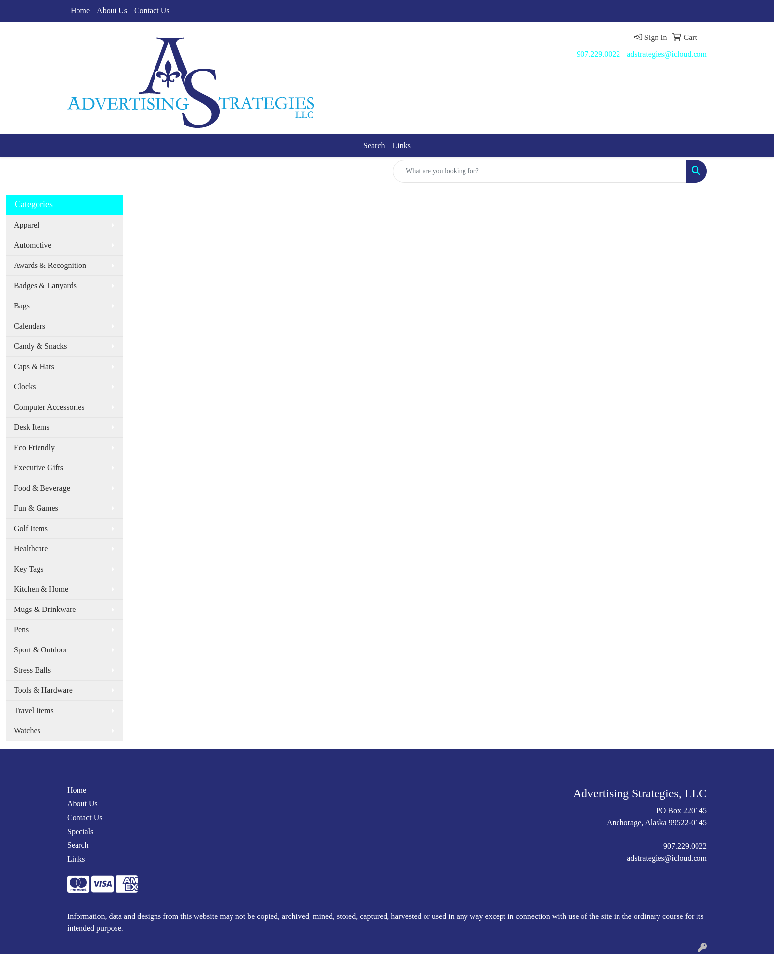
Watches (27, 730)
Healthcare (31, 548)
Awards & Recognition (50, 265)
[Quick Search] (539, 171)
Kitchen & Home (41, 589)
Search (374, 145)
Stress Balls (32, 670)
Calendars (29, 326)
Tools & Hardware (43, 690)
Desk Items (31, 427)
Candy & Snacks (40, 346)
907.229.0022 (598, 54)
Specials (80, 831)
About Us (112, 10)
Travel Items (34, 710)
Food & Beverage (42, 488)
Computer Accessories (49, 407)
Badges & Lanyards (45, 285)
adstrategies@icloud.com (667, 54)
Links (402, 145)
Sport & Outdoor (40, 650)
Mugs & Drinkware (45, 609)
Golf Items (31, 528)
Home (80, 10)
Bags (22, 306)
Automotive (32, 245)
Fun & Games (36, 508)
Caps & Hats (34, 366)
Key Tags (28, 569)
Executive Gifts (38, 467)
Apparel (26, 225)
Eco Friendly (34, 447)
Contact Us (152, 10)
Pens (21, 629)
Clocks (25, 386)
